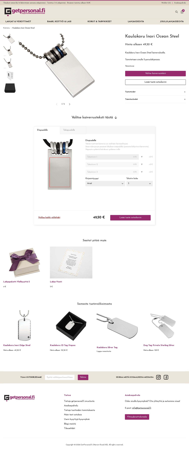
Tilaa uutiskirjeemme (31, 377)
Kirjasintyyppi (92, 179)
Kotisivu (6, 28)
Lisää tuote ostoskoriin (155, 82)
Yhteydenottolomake (137, 417)
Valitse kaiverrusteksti (155, 73)
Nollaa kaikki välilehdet (49, 218)
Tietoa (67, 396)
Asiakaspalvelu (132, 396)
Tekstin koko (132, 179)
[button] (56, 104)
